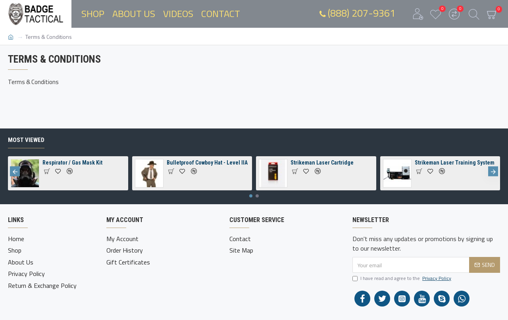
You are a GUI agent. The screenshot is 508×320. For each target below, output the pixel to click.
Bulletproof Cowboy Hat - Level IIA (207, 162)
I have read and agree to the (402, 278)
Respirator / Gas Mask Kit (72, 162)
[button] (15, 171)
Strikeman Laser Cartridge (322, 162)
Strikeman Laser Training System (455, 162)
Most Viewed (26, 140)
